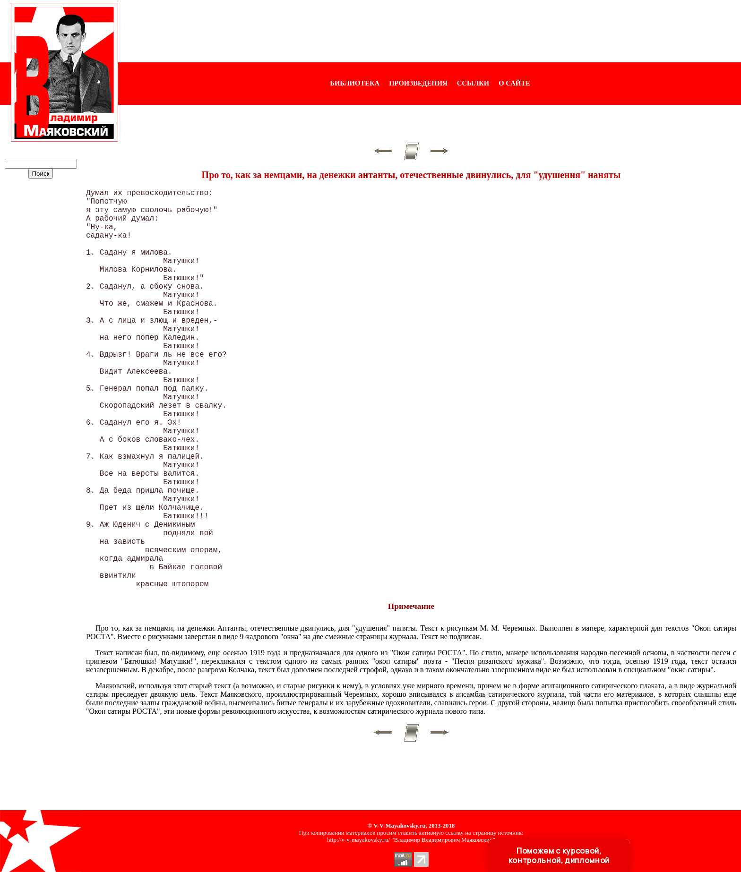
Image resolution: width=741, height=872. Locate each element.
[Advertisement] (430, 31)
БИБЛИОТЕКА (354, 83)
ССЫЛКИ (473, 83)
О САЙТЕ (514, 83)
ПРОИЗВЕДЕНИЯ (418, 83)
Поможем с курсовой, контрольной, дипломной (559, 855)
